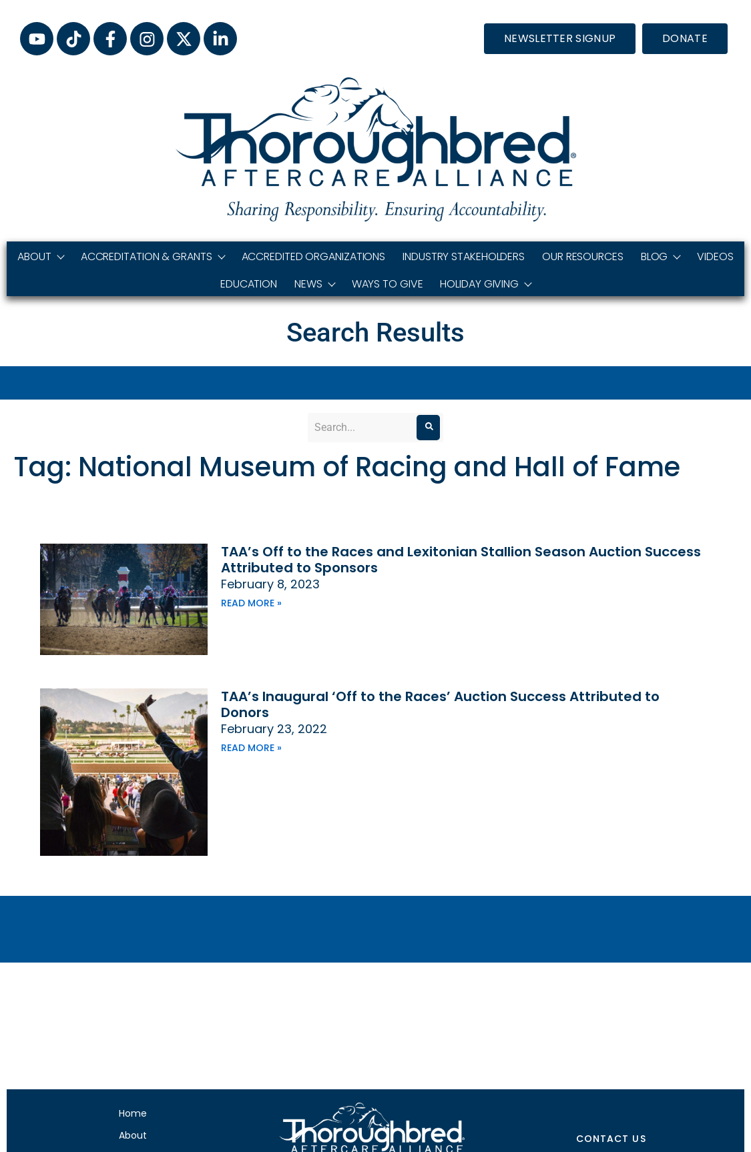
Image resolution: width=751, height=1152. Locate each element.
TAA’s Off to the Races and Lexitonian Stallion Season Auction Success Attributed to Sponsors (461, 559)
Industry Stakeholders (464, 256)
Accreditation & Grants (152, 256)
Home (133, 1113)
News (314, 284)
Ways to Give (387, 284)
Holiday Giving (485, 284)
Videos (715, 256)
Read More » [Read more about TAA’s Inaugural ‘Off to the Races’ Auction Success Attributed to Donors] (251, 747)
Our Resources (582, 256)
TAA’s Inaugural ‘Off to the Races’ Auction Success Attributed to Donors (440, 704)
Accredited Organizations (314, 256)
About (40, 256)
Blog (660, 256)
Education (248, 284)
